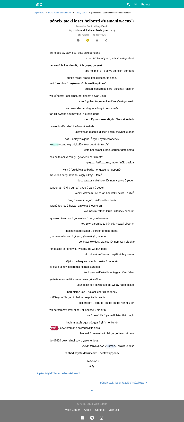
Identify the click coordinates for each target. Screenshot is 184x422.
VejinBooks (39, 12)
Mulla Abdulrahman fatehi (59, 12)
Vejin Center (72, 410)
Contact (99, 410)
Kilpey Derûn (81, 12)
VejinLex (114, 410)
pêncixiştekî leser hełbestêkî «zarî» (59, 373)
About (87, 410)
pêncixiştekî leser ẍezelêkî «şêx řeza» (123, 383)
